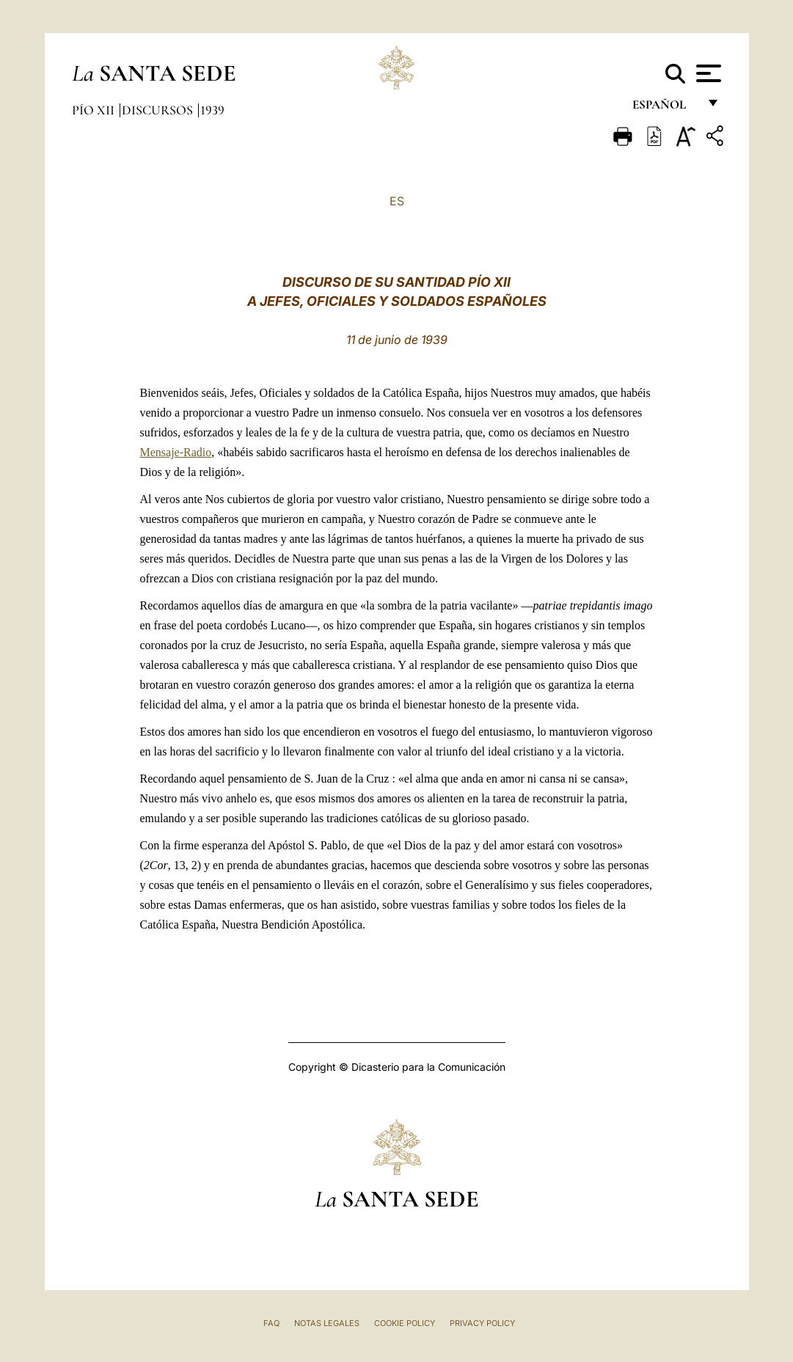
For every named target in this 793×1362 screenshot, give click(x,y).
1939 (212, 110)
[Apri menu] (706, 73)
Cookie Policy (404, 1323)
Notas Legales (326, 1323)
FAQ (271, 1323)
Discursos (159, 110)
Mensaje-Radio (176, 452)
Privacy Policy (482, 1323)
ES (397, 201)
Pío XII (94, 110)
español (665, 108)
